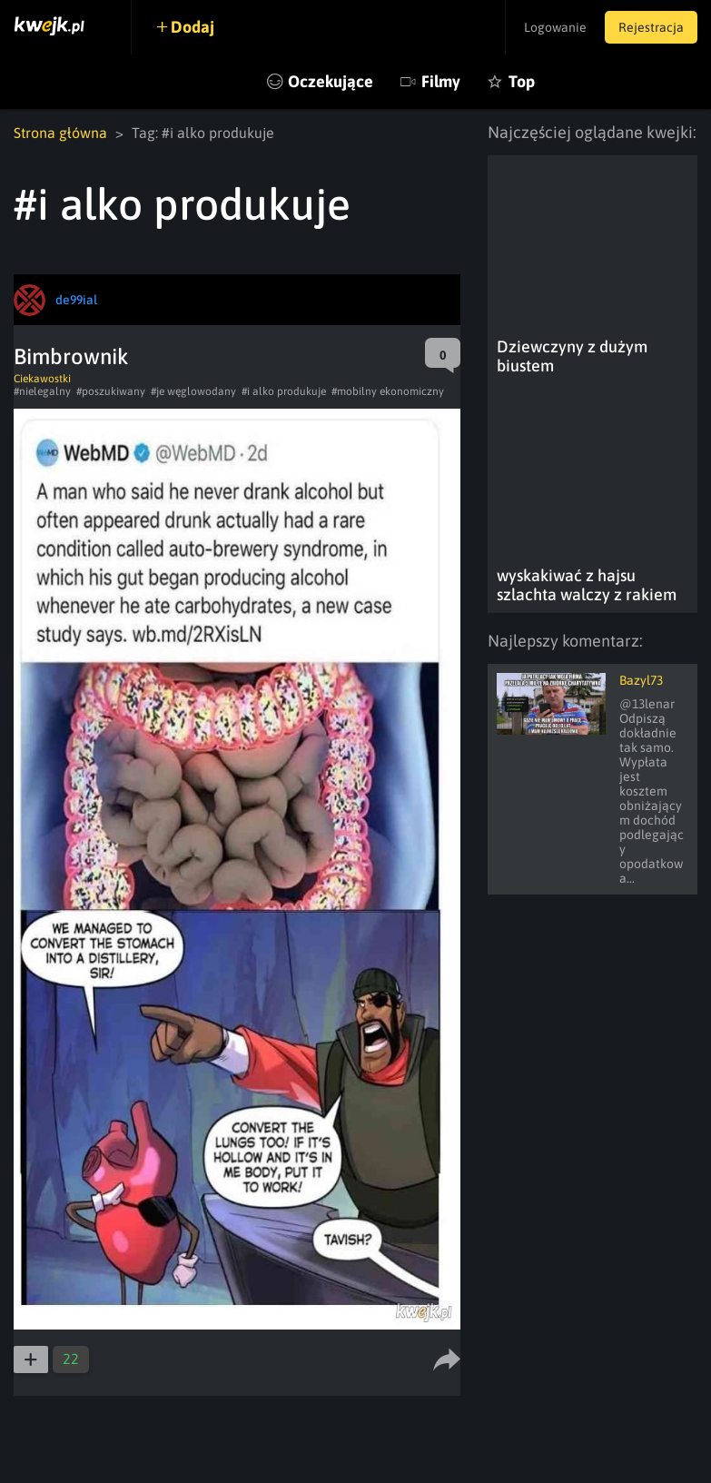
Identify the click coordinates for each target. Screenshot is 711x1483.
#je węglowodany (193, 391)
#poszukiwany (110, 391)
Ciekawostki (42, 378)
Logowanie (555, 27)
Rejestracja (651, 27)
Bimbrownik (71, 356)
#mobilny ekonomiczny (387, 391)
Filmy (440, 81)
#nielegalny (42, 391)
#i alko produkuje (284, 391)
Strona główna (60, 132)
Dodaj (192, 26)
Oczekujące (330, 81)
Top (522, 81)
